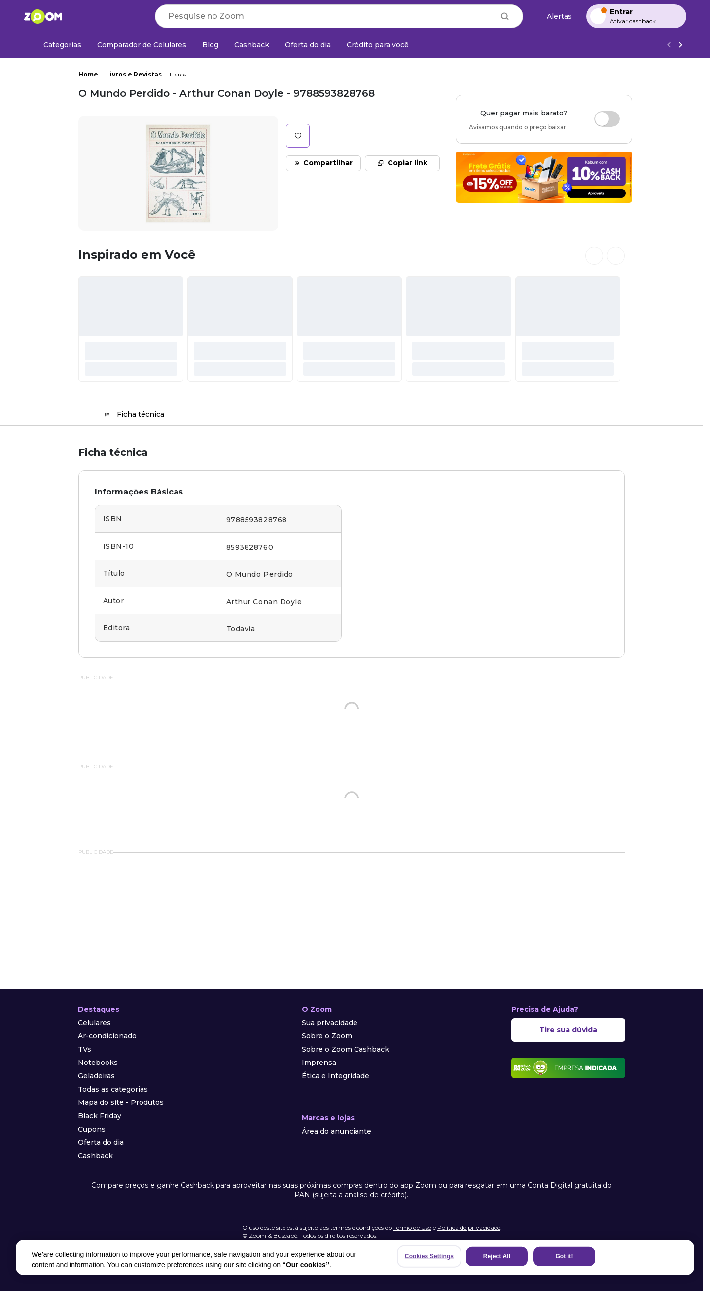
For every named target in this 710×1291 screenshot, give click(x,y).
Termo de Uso (412, 1227)
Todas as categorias (113, 1089)
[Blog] (210, 45)
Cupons (92, 1129)
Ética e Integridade (335, 1075)
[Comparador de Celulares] (141, 45)
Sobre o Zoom (327, 1035)
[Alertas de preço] (554, 16)
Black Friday (99, 1115)
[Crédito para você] (378, 45)
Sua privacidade (329, 1022)
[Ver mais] (680, 45)
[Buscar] (505, 16)
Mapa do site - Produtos (121, 1102)
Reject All (496, 1256)
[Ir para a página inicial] (43, 16)
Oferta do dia (101, 1142)
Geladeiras (96, 1075)
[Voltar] (668, 45)
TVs (84, 1049)
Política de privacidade (468, 1227)
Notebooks (98, 1062)
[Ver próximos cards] (616, 256)
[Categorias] (56, 45)
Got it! (564, 1256)
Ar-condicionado (107, 1035)
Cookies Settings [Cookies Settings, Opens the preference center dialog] (429, 1256)
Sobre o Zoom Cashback (345, 1049)
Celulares (94, 1022)
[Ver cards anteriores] (594, 256)
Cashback (95, 1155)
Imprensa (319, 1062)
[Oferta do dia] (308, 45)
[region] (355, 1257)
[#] (131, 329)
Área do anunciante (336, 1131)
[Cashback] (251, 45)
